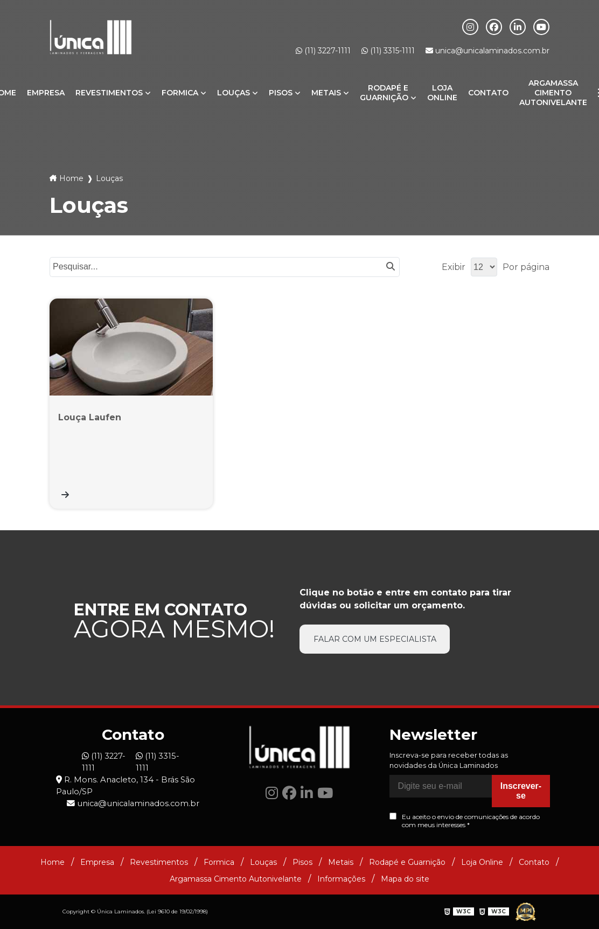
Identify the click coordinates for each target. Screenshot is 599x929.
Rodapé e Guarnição (384, 92)
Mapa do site (405, 879)
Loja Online (442, 92)
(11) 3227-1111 (323, 51)
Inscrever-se (521, 791)
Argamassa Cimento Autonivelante (553, 92)
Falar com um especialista (375, 639)
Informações (341, 879)
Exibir (453, 267)
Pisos (280, 93)
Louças (233, 93)
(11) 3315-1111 (388, 51)
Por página (526, 267)
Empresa (46, 93)
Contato (488, 93)
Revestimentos (109, 93)
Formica (180, 93)
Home (71, 178)
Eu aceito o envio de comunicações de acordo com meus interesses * (464, 821)
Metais (326, 93)
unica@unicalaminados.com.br (487, 51)
